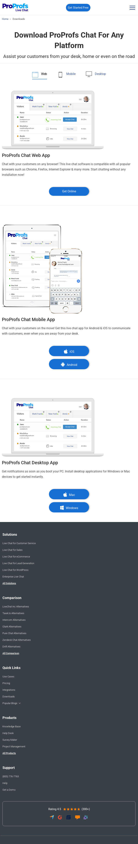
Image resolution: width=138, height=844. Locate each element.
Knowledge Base (11, 726)
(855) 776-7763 (10, 776)
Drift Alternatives (11, 646)
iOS (69, 351)
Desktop (100, 74)
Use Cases (8, 676)
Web (44, 74)
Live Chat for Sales (12, 549)
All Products (9, 753)
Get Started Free (78, 7)
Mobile (70, 74)
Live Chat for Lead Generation (18, 563)
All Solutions (9, 583)
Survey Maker (9, 739)
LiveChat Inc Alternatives (15, 606)
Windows (69, 508)
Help (4, 783)
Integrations (8, 689)
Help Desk (8, 733)
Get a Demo (8, 789)
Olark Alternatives (11, 626)
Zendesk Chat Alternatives (16, 639)
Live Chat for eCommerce (16, 556)
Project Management (13, 746)
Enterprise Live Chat (13, 576)
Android (69, 365)
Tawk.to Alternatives (13, 613)
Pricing (6, 683)
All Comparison (10, 653)
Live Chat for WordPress (15, 570)
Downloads (8, 696)
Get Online (69, 191)
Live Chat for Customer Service (19, 543)
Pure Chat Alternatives (14, 633)
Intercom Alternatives (14, 619)
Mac (69, 495)
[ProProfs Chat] (15, 7)
